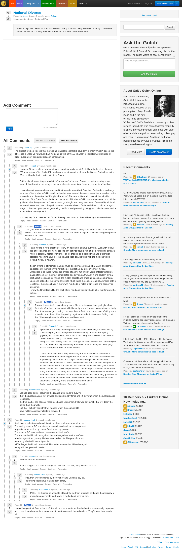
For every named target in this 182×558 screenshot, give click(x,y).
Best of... (38, 19)
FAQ (136, 547)
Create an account (159, 151)
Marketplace (48, 3)
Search (170, 27)
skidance (137, 263)
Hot (12, 3)
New (19, 3)
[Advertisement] (60, 66)
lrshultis (127, 414)
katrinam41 (138, 285)
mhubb (32, 456)
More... (83, 3)
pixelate (140, 224)
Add (10, 129)
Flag (46, 19)
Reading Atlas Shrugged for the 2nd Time (142, 307)
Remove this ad (149, 15)
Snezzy (139, 304)
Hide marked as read (45, 140)
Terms (168, 547)
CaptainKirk (138, 348)
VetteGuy (28, 147)
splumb (139, 247)
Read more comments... (135, 383)
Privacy (161, 547)
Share (30, 19)
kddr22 (131, 426)
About (130, 547)
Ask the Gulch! (149, 73)
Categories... (32, 3)
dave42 (127, 430)
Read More (136, 151)
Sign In (148, 3)
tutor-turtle (128, 434)
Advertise (152, 547)
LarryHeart (141, 326)
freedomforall (130, 418)
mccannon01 (138, 202)
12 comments (19, 19)
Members (62, 3)
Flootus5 (32, 166)
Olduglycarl (141, 177)
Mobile (176, 547)
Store (72, 3)
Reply (17, 160)
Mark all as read (69, 140)
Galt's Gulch (134, 534)
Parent (43, 221)
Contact (143, 547)
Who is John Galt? (171, 537)
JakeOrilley (129, 438)
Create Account (134, 3)
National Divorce (27, 13)
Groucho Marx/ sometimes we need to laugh (143, 250)
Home (123, 547)
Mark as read (27, 160)
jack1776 (127, 422)
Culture (54, 16)
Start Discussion (165, 3)
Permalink (49, 160)
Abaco (25, 16)
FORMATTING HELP (50, 127)
